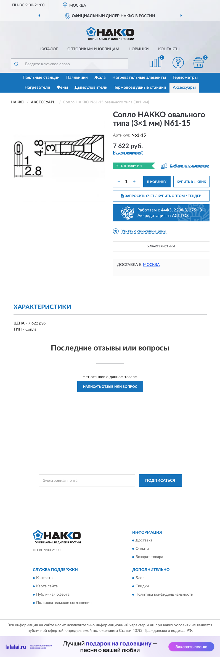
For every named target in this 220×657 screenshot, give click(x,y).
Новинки (139, 49)
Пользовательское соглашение (63, 603)
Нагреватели (37, 87)
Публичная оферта (53, 594)
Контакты (169, 49)
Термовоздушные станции (140, 87)
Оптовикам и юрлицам (93, 49)
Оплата (142, 549)
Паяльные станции (41, 77)
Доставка (144, 541)
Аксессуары (184, 87)
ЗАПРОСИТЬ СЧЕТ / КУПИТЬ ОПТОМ (161, 196)
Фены (62, 87)
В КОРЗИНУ (156, 182)
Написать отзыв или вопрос (110, 386)
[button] (178, 62)
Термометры (185, 77)
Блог (140, 578)
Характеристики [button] (161, 246)
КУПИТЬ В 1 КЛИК (191, 182)
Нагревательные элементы (139, 77)
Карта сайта (47, 586)
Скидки (142, 586)
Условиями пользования (105, 497)
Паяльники (77, 77)
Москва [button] (151, 265)
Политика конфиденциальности (164, 594)
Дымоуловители (91, 87)
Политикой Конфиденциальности (137, 493)
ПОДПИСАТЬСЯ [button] (160, 481)
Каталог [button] (49, 49)
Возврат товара (149, 557)
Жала (100, 77)
